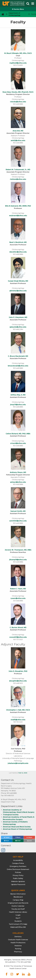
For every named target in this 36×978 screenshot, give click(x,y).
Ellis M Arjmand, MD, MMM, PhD (18, 206)
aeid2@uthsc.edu (18, 140)
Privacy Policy (18, 875)
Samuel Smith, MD (18, 511)
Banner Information (18, 894)
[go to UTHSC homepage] (2, 14)
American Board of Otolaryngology (17, 829)
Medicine (18, 946)
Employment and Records (18, 903)
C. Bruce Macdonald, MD (18, 356)
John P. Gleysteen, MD (18, 317)
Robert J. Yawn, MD (18, 589)
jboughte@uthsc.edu (18, 681)
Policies (18, 872)
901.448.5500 (10, 962)
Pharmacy (18, 952)
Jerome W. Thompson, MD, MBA (18, 550)
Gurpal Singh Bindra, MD (18, 281)
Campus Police (18, 863)
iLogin (18, 915)
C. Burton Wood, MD (18, 627)
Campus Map (18, 900)
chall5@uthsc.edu (18, 720)
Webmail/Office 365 (18, 927)
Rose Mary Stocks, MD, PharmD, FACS (18, 92)
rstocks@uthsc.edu (18, 102)
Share (20, 838)
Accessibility (18, 860)
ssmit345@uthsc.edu (18, 521)
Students (18, 921)
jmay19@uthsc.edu (18, 404)
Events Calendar (18, 906)
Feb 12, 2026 (22, 773)
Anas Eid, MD (18, 131)
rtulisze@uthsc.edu (18, 179)
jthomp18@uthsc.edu (18, 559)
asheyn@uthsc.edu (18, 482)
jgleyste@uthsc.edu (18, 327)
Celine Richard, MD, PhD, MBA (18, 434)
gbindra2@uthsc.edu (18, 291)
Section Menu (18, 9)
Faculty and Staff (18, 909)
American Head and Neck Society (17, 827)
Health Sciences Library (18, 912)
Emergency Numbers (18, 866)
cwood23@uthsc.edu (18, 637)
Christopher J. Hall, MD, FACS (18, 710)
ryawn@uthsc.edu (18, 598)
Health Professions (18, 943)
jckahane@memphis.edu (18, 763)
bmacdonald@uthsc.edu (18, 366)
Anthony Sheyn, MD (18, 472)
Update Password (18, 884)
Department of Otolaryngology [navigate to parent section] (14, 14)
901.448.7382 (26, 962)
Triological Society (11, 815)
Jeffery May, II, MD (18, 395)
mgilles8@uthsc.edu (18, 63)
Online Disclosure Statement (18, 869)
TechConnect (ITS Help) (18, 924)
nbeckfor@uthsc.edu (18, 252)
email (17, 840)
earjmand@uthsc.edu (18, 215)
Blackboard (18, 897)
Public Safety (18, 878)
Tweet (8, 838)
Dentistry (18, 936)
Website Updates (18, 881)
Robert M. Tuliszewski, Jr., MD (18, 169)
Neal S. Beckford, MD (18, 242)
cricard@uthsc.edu (18, 443)
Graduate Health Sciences (18, 940)
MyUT (18, 918)
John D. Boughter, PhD (18, 671)
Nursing (18, 949)
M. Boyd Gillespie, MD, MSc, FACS (18, 53)
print (29, 840)
